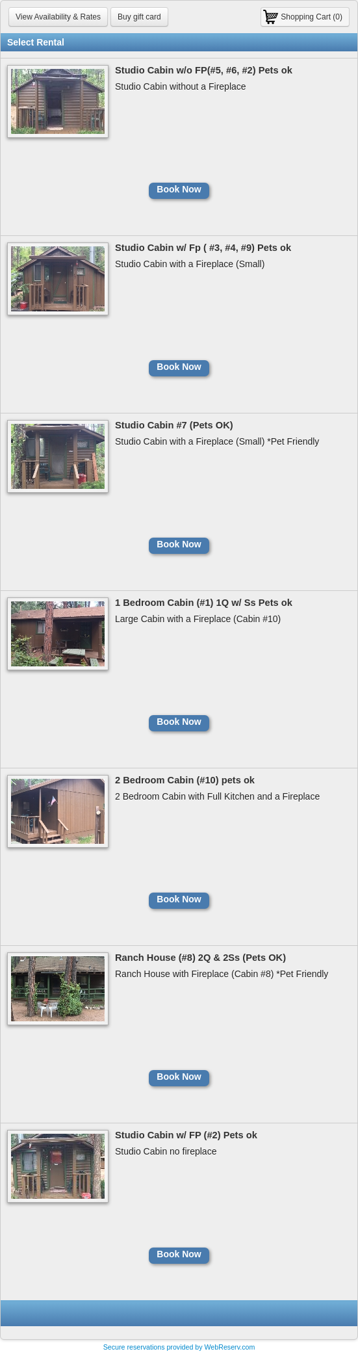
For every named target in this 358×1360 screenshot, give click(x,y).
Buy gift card (139, 16)
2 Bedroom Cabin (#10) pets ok (185, 780)
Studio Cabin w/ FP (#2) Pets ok (186, 1135)
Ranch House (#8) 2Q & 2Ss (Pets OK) (200, 957)
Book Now (179, 189)
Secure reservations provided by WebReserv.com (179, 1347)
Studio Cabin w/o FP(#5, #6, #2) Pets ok (203, 70)
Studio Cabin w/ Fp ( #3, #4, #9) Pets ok (203, 247)
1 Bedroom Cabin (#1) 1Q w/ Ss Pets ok (203, 602)
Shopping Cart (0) (311, 16)
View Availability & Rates (58, 16)
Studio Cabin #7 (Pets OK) (174, 425)
